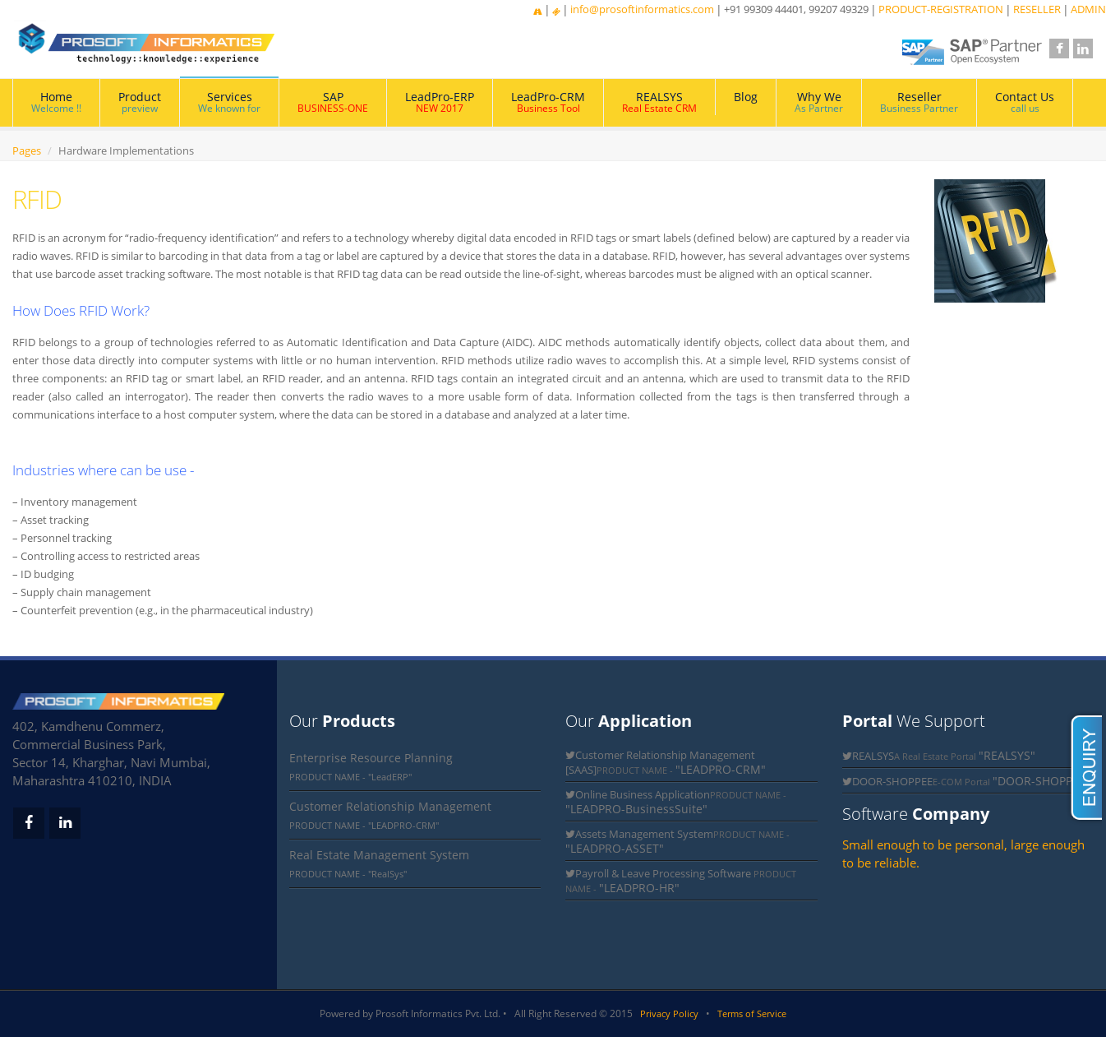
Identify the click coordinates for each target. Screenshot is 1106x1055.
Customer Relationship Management (390, 806)
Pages (26, 150)
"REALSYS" (1007, 755)
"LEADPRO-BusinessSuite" (636, 809)
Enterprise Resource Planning (371, 758)
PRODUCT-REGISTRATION (940, 9)
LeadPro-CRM (548, 102)
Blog (746, 96)
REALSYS (659, 102)
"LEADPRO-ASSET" (614, 848)
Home (56, 102)
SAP (332, 102)
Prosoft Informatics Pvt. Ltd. (438, 1013)
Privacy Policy (669, 1013)
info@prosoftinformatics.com (642, 9)
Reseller (919, 102)
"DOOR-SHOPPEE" (1041, 781)
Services (229, 102)
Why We (819, 102)
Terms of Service (751, 1013)
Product (139, 102)
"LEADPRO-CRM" (720, 769)
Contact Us (1024, 102)
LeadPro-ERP (439, 102)
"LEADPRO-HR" (639, 887)
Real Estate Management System (379, 855)
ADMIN (1088, 9)
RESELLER (1037, 9)
